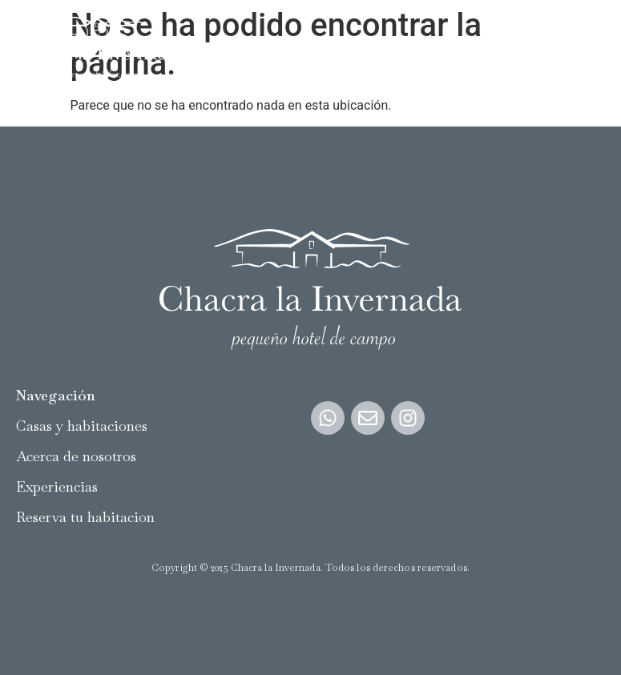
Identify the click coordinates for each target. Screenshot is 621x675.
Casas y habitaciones (81, 425)
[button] (592, 48)
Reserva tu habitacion (85, 517)
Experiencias (57, 486)
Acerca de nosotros (76, 456)
